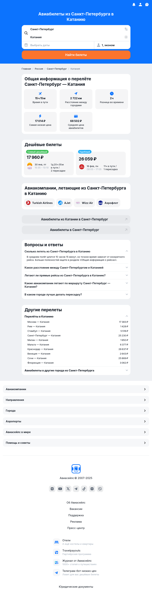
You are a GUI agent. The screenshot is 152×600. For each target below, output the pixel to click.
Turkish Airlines (39, 203)
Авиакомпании (76, 389)
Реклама (76, 521)
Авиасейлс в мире (76, 432)
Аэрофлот (108, 203)
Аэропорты (76, 421)
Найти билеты (76, 55)
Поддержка (76, 515)
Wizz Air (84, 203)
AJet (64, 203)
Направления (76, 400)
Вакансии (76, 509)
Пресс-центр (76, 528)
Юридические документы (76, 586)
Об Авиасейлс (75, 502)
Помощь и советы (76, 442)
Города (76, 410)
